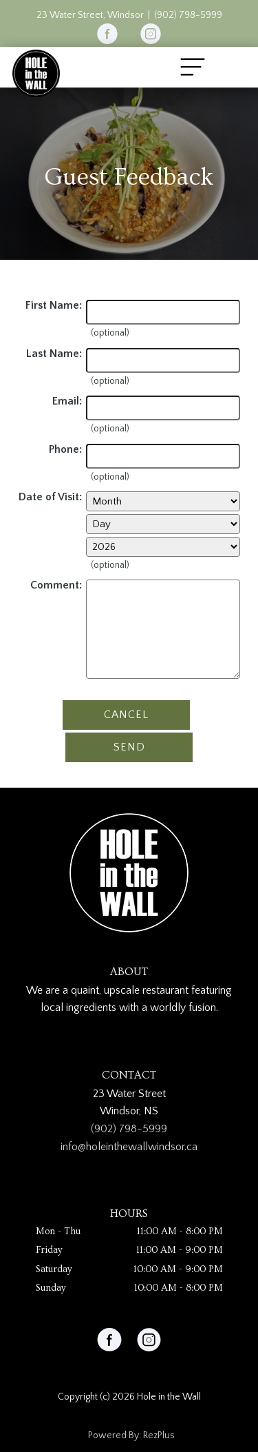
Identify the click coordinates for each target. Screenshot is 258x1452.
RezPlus (159, 1435)
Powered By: (115, 1435)
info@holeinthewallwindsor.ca (129, 1147)
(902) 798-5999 (188, 15)
